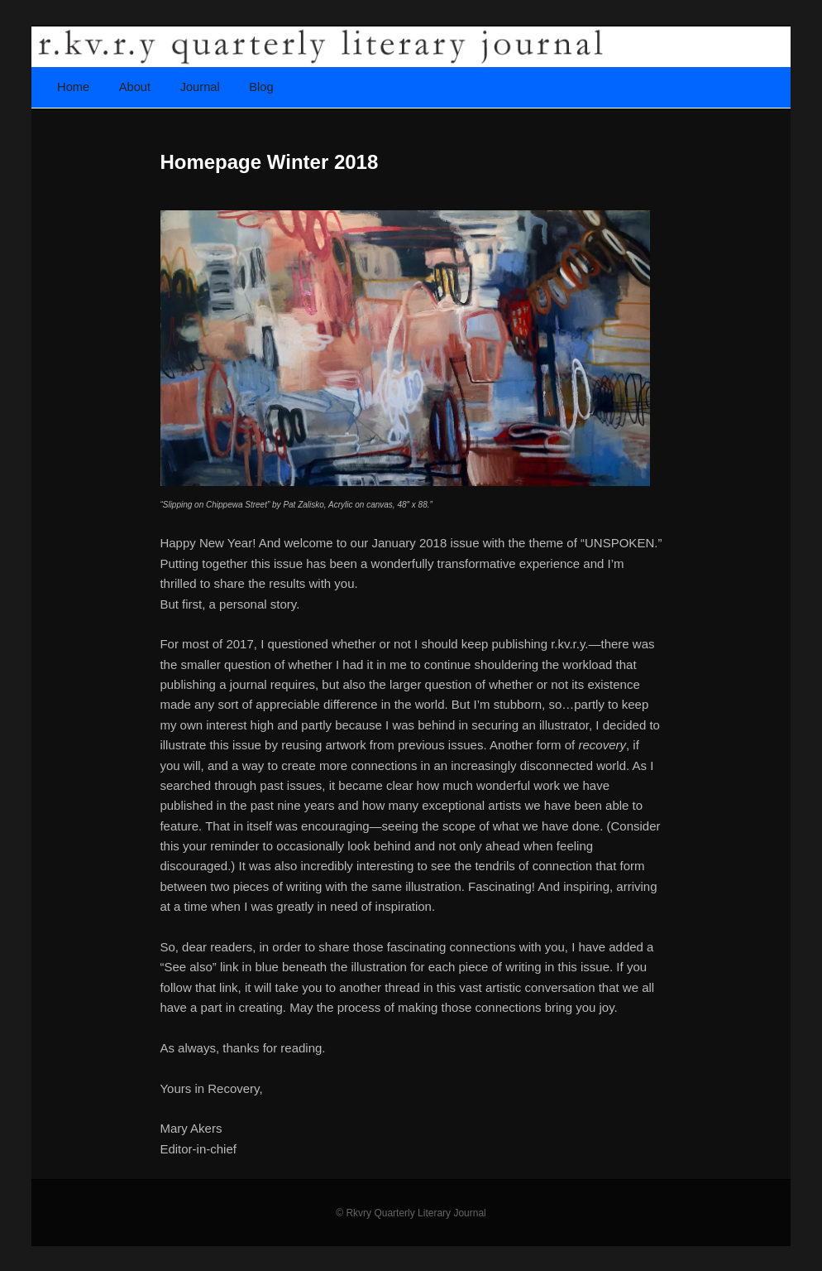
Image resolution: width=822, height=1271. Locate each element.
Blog (261, 87)
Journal (200, 87)
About (135, 87)
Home (73, 87)
